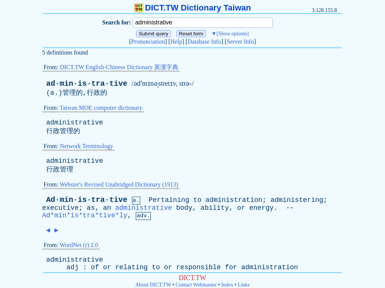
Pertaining (169, 200)
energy (261, 208)
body (184, 208)
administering (296, 200)
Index (227, 285)
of (95, 267)
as (91, 208)
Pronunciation (148, 41)
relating (131, 267)
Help (176, 41)
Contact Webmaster (196, 285)
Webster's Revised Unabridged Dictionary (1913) (119, 184)
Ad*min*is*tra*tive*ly (84, 215)
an (107, 208)
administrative (74, 122)
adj (73, 267)
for (231, 267)
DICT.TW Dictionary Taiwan (192, 7)
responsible (198, 267)
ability (214, 208)
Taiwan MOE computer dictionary (101, 108)
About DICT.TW (153, 285)
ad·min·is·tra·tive (86, 83)
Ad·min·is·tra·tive (86, 200)
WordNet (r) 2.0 (79, 245)
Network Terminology (86, 146)
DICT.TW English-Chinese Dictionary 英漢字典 (119, 67)
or (241, 208)
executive (60, 208)
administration (234, 200)
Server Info (240, 41)
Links (244, 285)
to (197, 200)
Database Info (204, 41)
